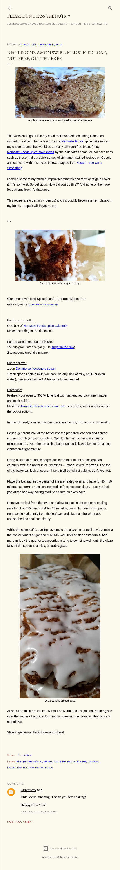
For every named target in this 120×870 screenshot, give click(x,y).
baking (37, 761)
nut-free (28, 767)
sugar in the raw (63, 347)
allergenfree (24, 761)
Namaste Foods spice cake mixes (30, 152)
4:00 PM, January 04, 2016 (38, 811)
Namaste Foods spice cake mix (45, 325)
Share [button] (11, 755)
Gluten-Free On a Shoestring (43, 304)
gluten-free (79, 761)
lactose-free (14, 767)
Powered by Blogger (60, 848)
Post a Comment (20, 821)
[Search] (110, 7)
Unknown (28, 790)
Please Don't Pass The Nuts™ (38, 16)
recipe (39, 767)
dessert (48, 761)
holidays (92, 761)
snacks (48, 767)
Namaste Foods (72, 141)
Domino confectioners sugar (35, 368)
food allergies (62, 761)
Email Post (25, 755)
